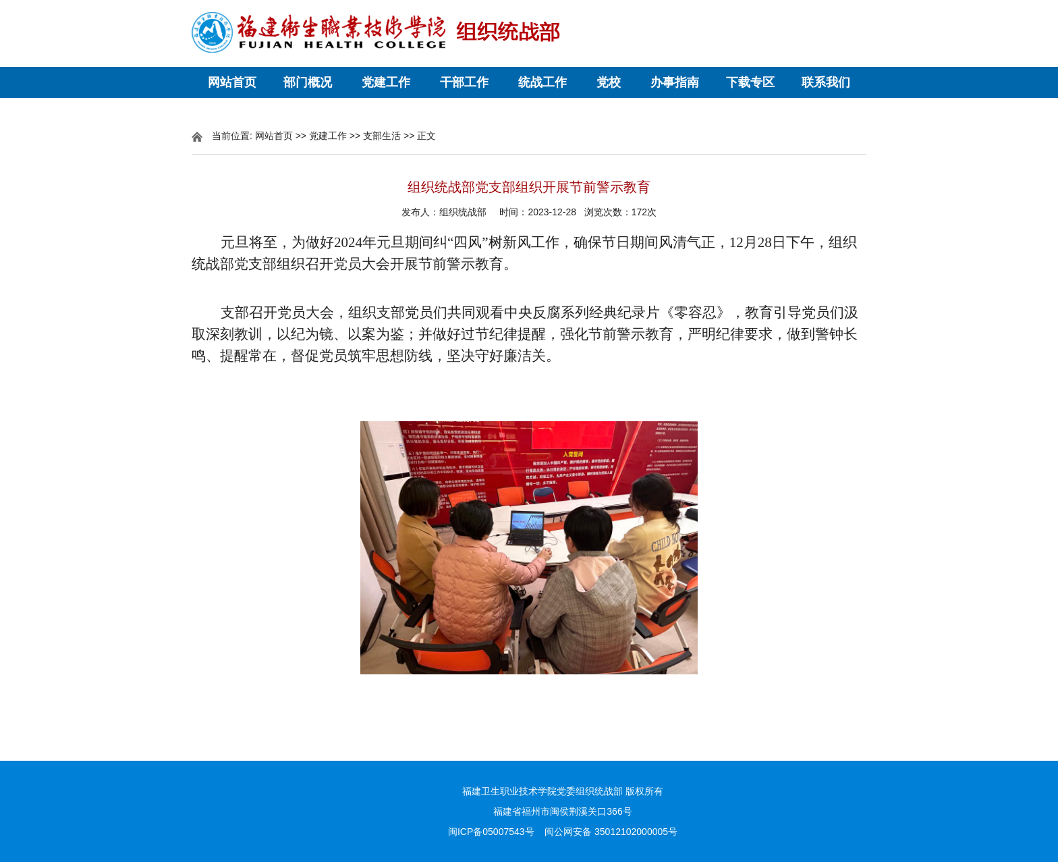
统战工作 (542, 82)
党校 (608, 82)
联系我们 (826, 82)
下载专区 (750, 82)
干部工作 (464, 82)
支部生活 (382, 135)
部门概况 (307, 82)
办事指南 (674, 82)
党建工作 (386, 82)
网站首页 (232, 82)
